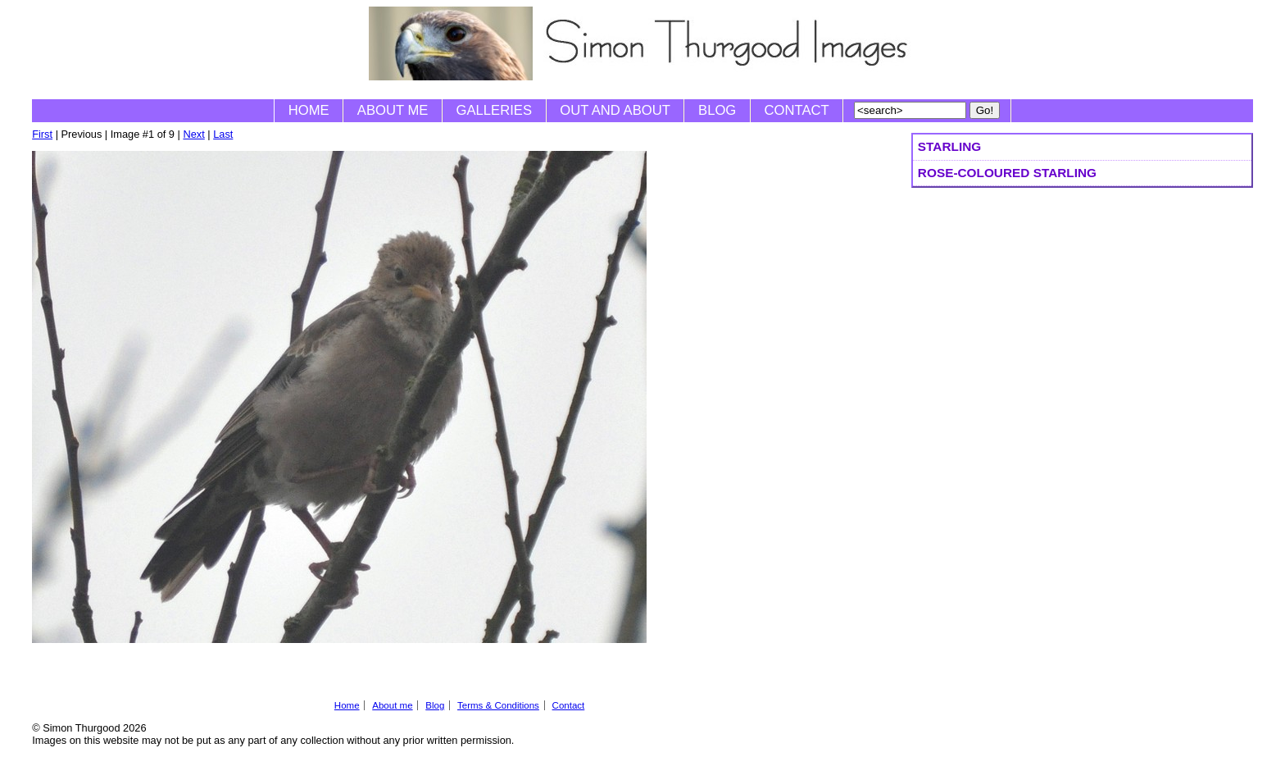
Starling (949, 146)
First (42, 134)
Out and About (615, 110)
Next (193, 134)
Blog (717, 110)
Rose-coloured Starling (1007, 173)
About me (393, 110)
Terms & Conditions (498, 705)
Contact (797, 110)
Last (223, 134)
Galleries (494, 110)
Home (308, 110)
